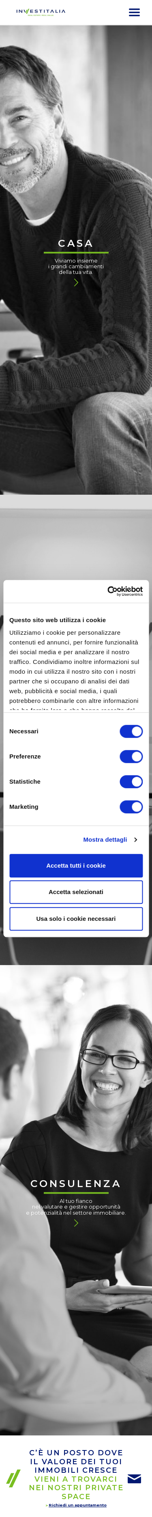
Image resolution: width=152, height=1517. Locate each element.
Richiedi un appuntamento (78, 1505)
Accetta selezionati (76, 891)
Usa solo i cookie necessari (76, 918)
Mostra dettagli (105, 839)
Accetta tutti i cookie (76, 865)
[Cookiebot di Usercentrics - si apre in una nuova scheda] (108, 591)
